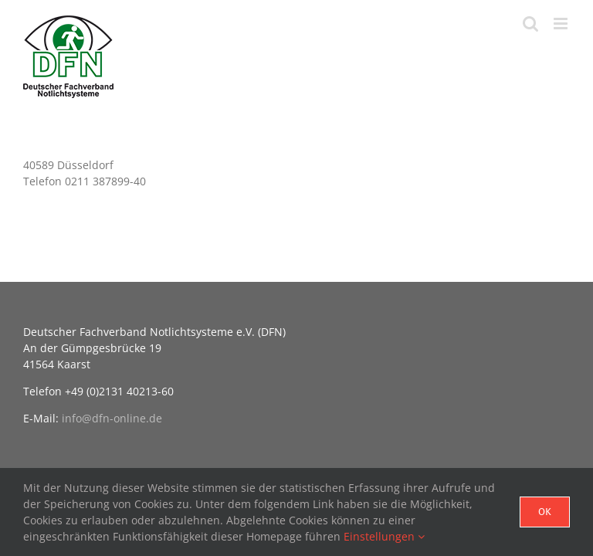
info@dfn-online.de (112, 418)
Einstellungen (384, 536)
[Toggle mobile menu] (562, 23)
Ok (544, 511)
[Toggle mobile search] (530, 23)
